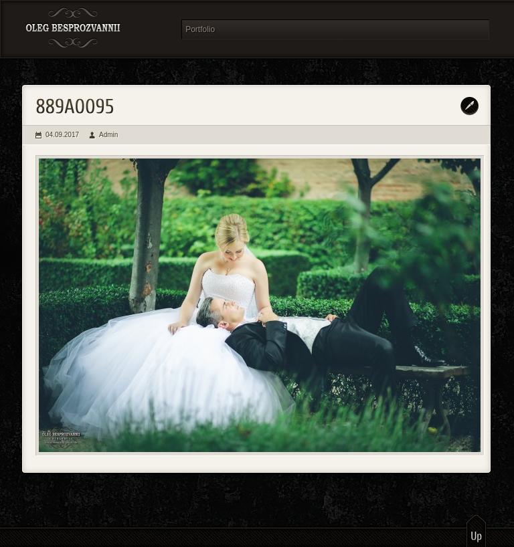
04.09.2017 (62, 134)
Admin (108, 134)
